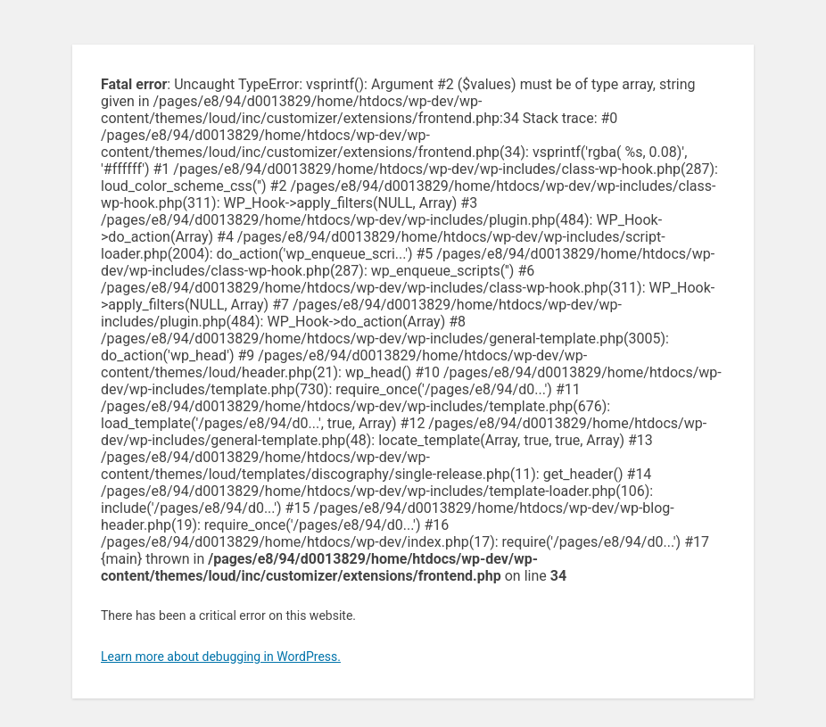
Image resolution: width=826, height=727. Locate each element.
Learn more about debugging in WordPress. (221, 656)
